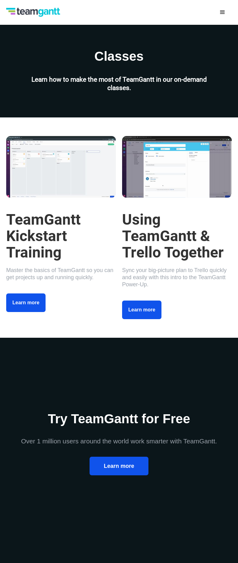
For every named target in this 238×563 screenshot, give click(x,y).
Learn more (25, 302)
